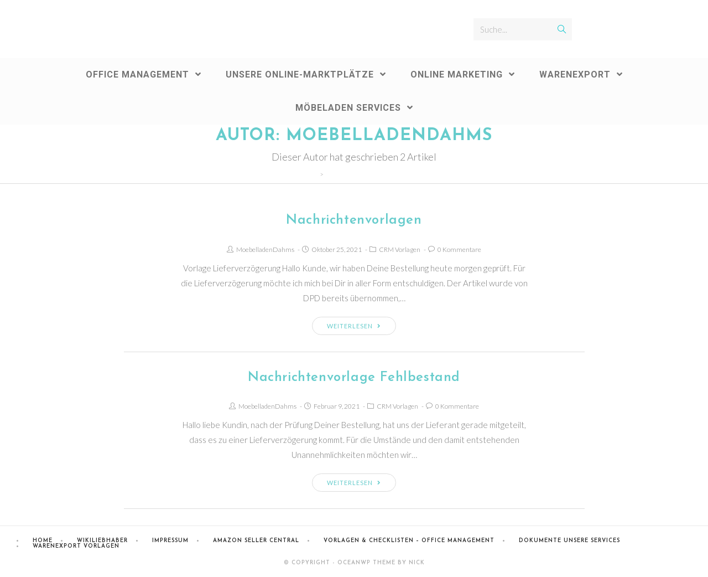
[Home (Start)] (313, 174)
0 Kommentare (459, 249)
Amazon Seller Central (256, 541)
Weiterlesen (354, 325)
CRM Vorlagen (399, 249)
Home (43, 541)
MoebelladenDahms (265, 249)
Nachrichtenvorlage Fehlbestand (354, 377)
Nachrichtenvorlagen (353, 220)
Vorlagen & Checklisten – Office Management (409, 541)
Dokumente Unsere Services (569, 541)
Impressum (170, 541)
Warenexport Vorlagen (76, 546)
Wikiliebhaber (102, 541)
